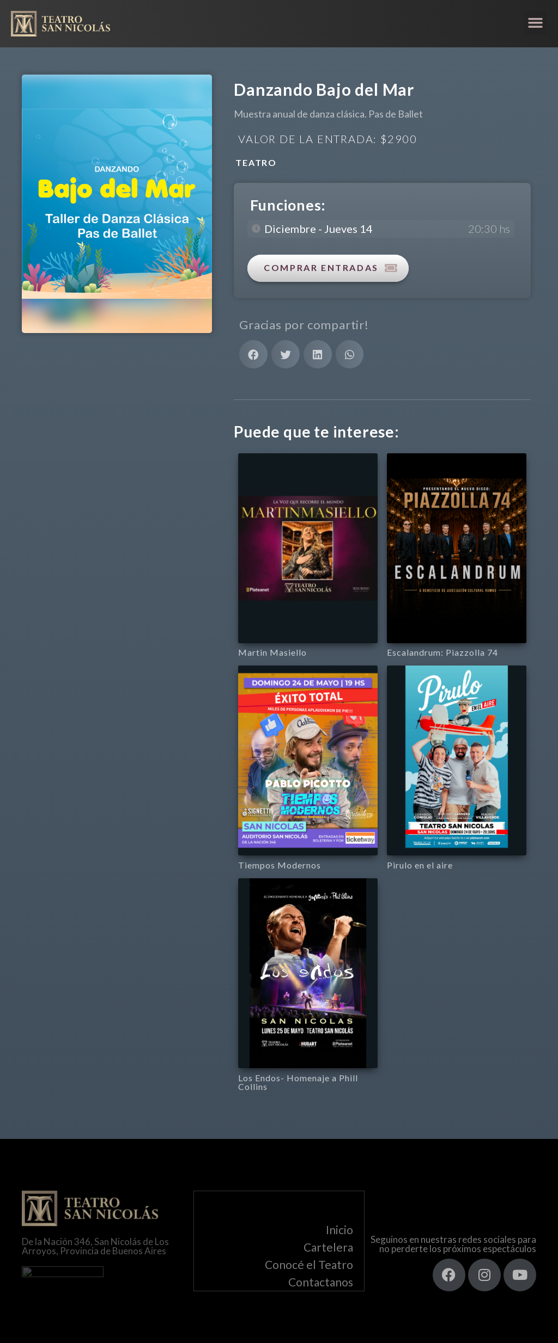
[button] (536, 23)
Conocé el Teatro (309, 1265)
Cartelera (328, 1247)
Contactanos (320, 1282)
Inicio (339, 1230)
